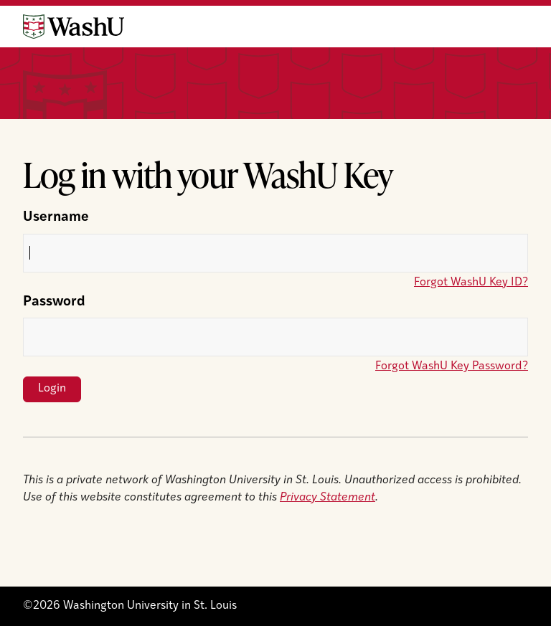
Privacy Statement (327, 497)
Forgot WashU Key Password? (451, 366)
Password (54, 302)
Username (56, 217)
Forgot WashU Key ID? (471, 282)
